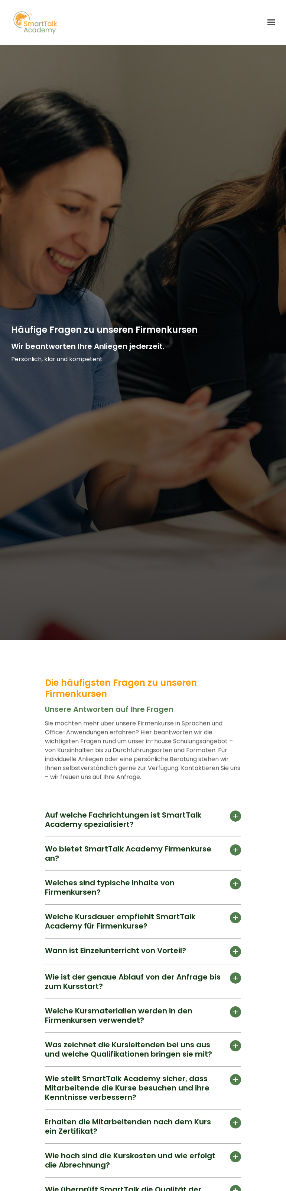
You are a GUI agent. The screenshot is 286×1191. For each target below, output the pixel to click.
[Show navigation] (269, 22)
